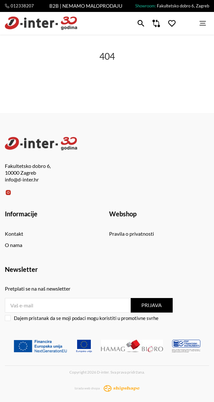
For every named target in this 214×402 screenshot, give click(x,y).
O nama (13, 245)
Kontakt (14, 234)
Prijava (151, 305)
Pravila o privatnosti (131, 234)
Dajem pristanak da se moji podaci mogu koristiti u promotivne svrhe (81, 318)
